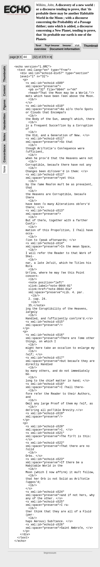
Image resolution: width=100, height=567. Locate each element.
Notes (4, 137)
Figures (4, 105)
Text (38, 45)
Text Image (52, 45)
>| (51, 57)
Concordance (4, 153)
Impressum (50, 553)
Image (67, 45)
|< (18, 57)
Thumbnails (4, 74)
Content (4, 90)
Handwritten (4, 121)
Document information (65, 49)
